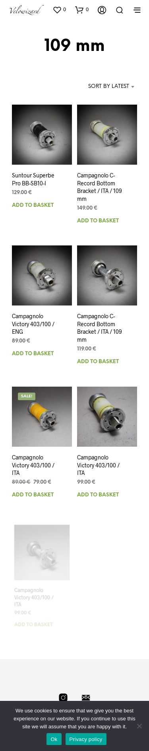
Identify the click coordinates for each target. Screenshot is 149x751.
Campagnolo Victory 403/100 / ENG (33, 324)
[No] (139, 726)
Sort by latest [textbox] (108, 86)
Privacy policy (86, 739)
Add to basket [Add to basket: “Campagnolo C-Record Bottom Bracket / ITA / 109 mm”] (98, 221)
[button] (59, 10)
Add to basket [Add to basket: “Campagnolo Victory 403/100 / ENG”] (33, 354)
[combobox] (100, 86)
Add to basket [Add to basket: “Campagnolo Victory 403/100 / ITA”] (33, 495)
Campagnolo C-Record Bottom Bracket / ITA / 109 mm (100, 327)
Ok (53, 739)
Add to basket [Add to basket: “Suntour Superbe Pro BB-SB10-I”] (33, 205)
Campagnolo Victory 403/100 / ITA (33, 465)
